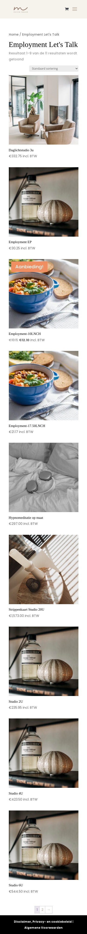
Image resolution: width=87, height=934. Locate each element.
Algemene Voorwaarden (43, 928)
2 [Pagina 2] (42, 909)
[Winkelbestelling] (53, 68)
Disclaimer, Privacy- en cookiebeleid (43, 922)
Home (14, 34)
